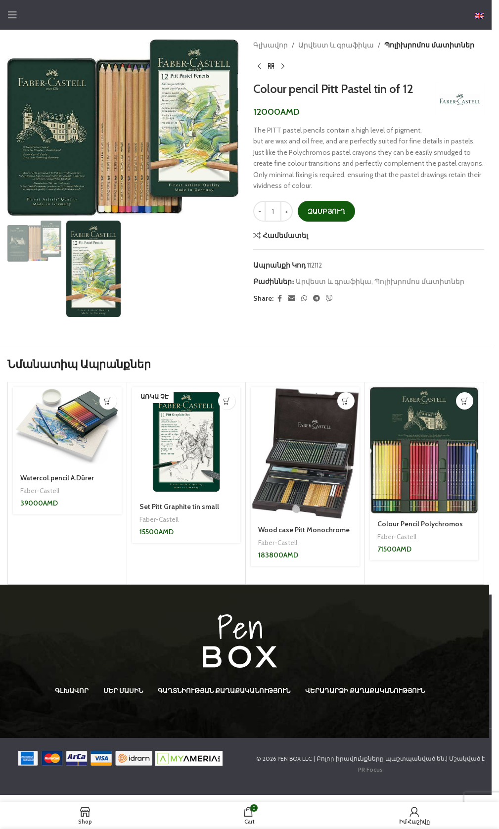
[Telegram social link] (316, 298)
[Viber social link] (329, 298)
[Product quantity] (273, 211)
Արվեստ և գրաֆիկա (336, 45)
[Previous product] (259, 66)
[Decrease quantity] (259, 211)
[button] (108, 401)
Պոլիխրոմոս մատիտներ (429, 45)
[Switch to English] (479, 15)
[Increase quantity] (286, 211)
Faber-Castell (39, 491)
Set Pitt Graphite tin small (179, 506)
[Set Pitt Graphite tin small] (186, 441)
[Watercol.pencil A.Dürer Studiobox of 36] (67, 427)
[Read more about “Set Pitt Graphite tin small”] (226, 401)
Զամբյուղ (326, 211)
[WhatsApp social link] (304, 298)
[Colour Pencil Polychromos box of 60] (424, 450)
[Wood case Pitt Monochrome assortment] (305, 453)
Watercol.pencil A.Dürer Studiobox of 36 (57, 482)
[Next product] (283, 66)
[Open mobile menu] (12, 15)
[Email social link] (291, 298)
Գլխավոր (270, 45)
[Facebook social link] (279, 298)
